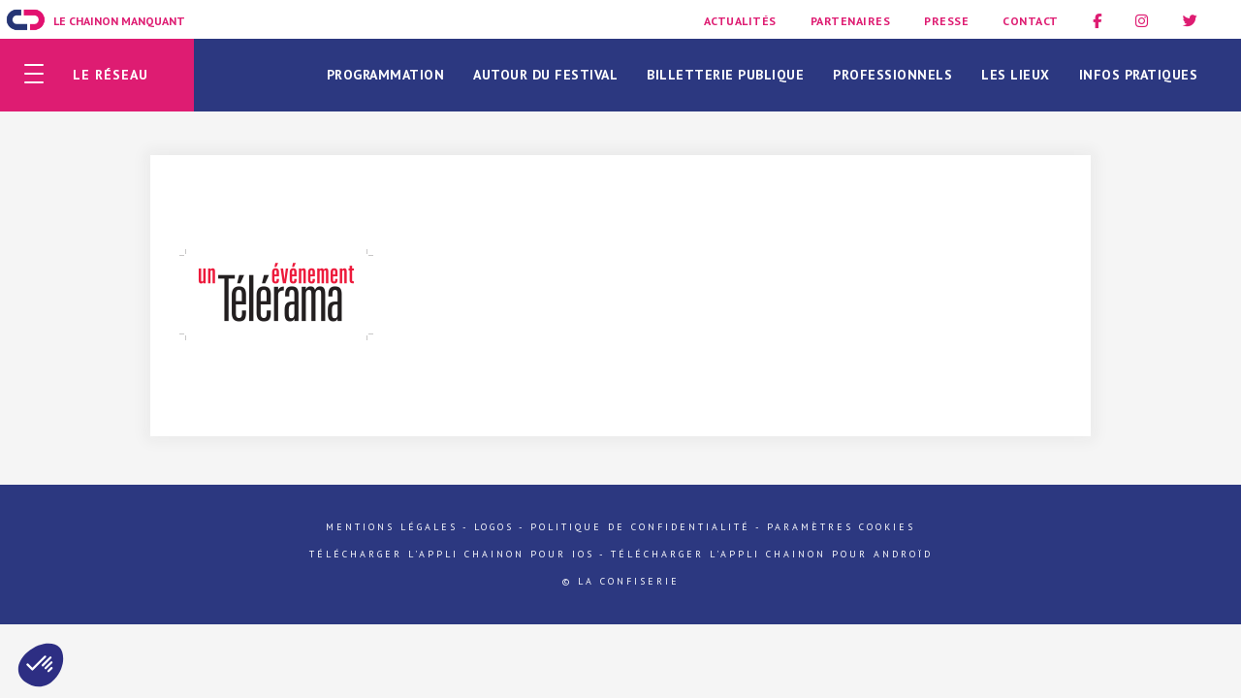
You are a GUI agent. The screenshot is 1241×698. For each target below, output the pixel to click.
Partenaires (851, 21)
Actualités (740, 21)
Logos (494, 527)
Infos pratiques (1138, 74)
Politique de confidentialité (640, 527)
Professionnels (892, 74)
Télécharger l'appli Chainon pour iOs (451, 554)
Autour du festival (545, 74)
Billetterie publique (725, 74)
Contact (1030, 21)
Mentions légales (392, 527)
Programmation (386, 74)
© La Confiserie (621, 581)
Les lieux (1015, 74)
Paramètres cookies (841, 527)
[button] (40, 665)
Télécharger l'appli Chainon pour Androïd (772, 554)
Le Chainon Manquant (119, 21)
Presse (946, 21)
